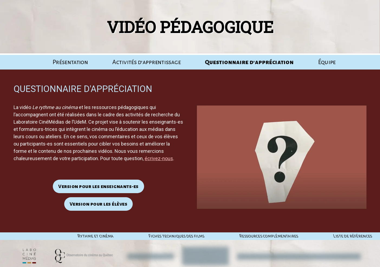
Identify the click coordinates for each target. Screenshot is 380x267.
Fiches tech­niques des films (240, 236)
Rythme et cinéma (159, 236)
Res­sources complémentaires (332, 236)
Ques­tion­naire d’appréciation (249, 62)
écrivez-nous (159, 158)
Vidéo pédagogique (188, 26)
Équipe (327, 62)
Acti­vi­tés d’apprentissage (146, 62)
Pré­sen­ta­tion (70, 62)
